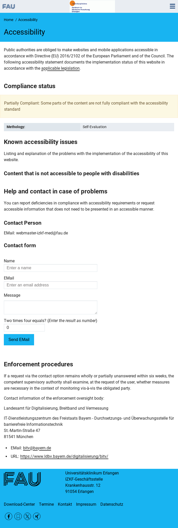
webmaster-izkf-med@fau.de (42, 233)
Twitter (27, 516)
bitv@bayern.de (37, 450)
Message (12, 295)
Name (9, 260)
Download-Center (19, 504)
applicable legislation (60, 68)
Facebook (8, 516)
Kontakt (65, 504)
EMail (9, 278)
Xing (36, 516)
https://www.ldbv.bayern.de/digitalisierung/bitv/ (64, 458)
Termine (46, 504)
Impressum (86, 504)
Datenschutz (111, 504)
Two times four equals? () (50, 322)
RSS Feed (18, 516)
